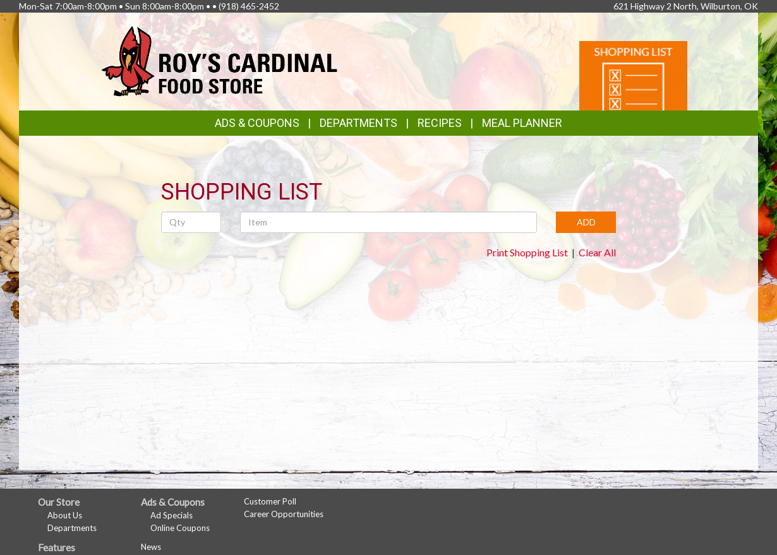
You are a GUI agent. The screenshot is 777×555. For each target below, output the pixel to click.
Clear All (597, 252)
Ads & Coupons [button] (257, 122)
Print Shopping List (527, 252)
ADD (586, 222)
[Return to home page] (219, 60)
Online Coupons (180, 528)
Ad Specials (171, 515)
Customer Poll (270, 501)
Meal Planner (522, 122)
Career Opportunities (283, 514)
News (151, 547)
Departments (72, 528)
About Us (64, 515)
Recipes (440, 122)
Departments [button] (358, 122)
